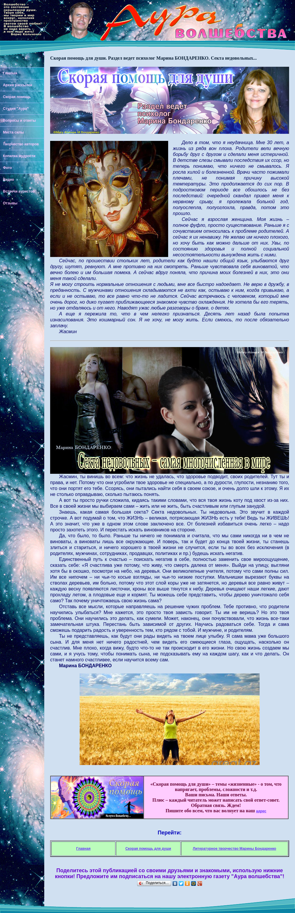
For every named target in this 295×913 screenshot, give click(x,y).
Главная (10, 73)
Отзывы (10, 203)
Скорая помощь (17, 97)
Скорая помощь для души (148, 849)
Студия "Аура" (16, 109)
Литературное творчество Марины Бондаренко (234, 849)
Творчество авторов (21, 144)
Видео (8, 180)
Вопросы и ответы (19, 120)
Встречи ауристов (19, 191)
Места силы (13, 132)
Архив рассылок (17, 85)
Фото (7, 168)
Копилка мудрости (19, 156)
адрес (261, 811)
